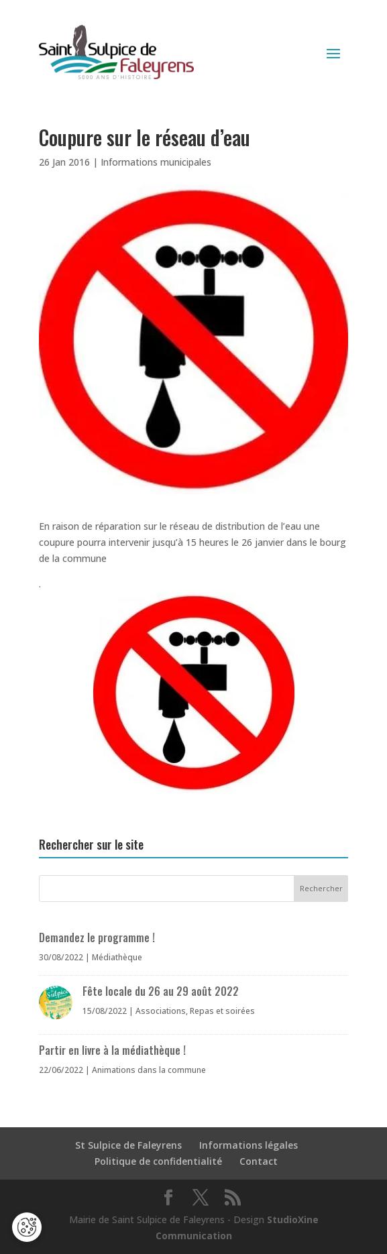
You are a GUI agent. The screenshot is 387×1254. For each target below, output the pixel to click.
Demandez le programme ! (97, 937)
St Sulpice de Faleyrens (128, 1145)
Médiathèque (117, 957)
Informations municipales (156, 162)
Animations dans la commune (149, 1070)
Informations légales (248, 1145)
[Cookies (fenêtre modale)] (27, 1227)
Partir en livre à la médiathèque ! (112, 1050)
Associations (160, 1011)
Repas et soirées (222, 1011)
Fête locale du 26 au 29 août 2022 (160, 991)
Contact (258, 1161)
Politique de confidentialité (158, 1161)
